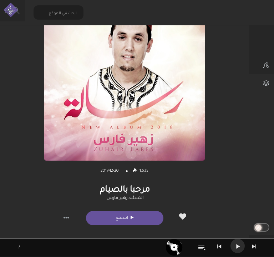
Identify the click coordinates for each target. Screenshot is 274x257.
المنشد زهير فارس (124, 198)
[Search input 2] (58, 13)
